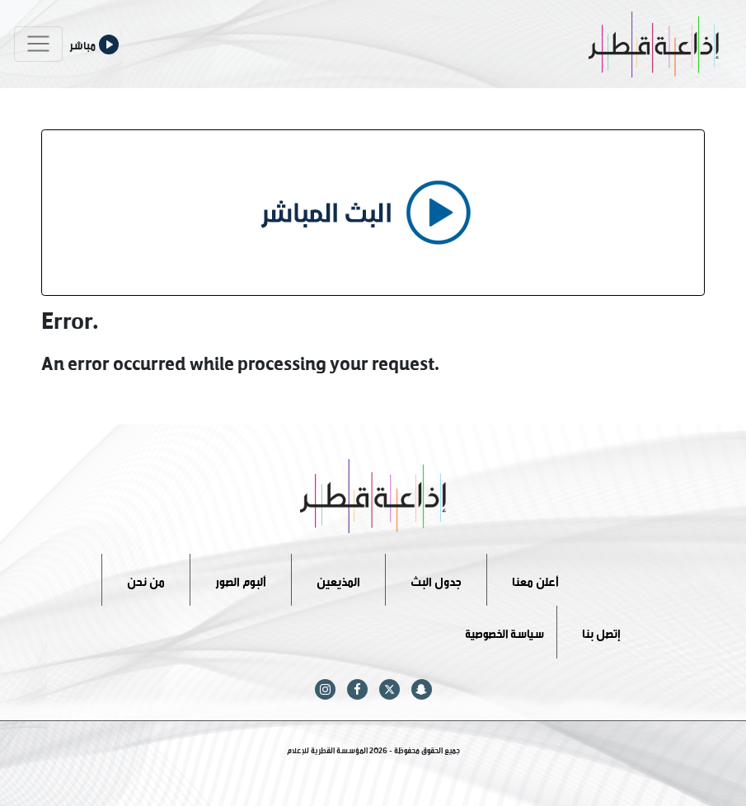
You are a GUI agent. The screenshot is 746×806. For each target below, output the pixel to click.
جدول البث (436, 579)
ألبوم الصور (240, 579)
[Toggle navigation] (38, 44)
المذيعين (338, 579)
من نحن (146, 579)
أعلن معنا (535, 579)
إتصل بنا (601, 632)
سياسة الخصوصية (504, 632)
